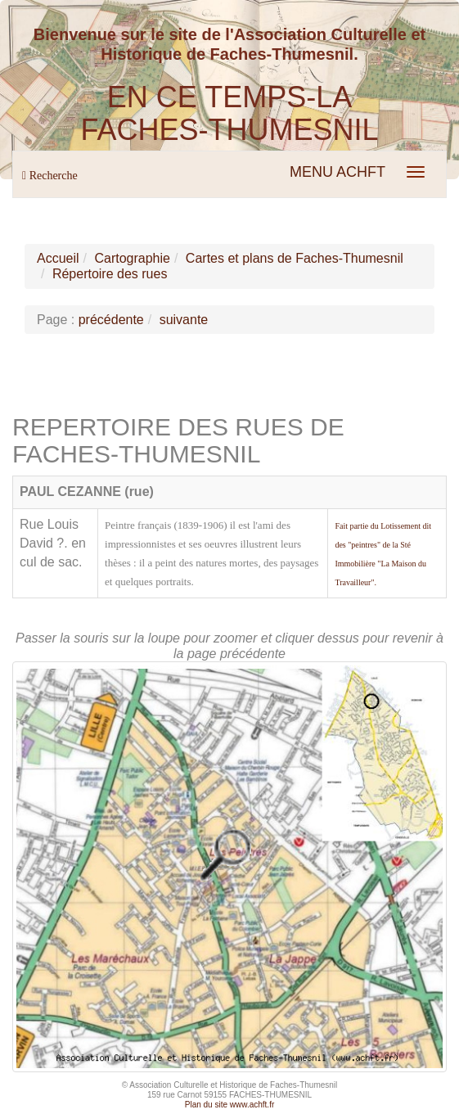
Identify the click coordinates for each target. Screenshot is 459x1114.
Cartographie (132, 258)
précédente (111, 320)
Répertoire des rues (110, 274)
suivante (184, 320)
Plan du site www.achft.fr (230, 1104)
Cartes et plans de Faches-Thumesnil (294, 258)
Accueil (58, 258)
